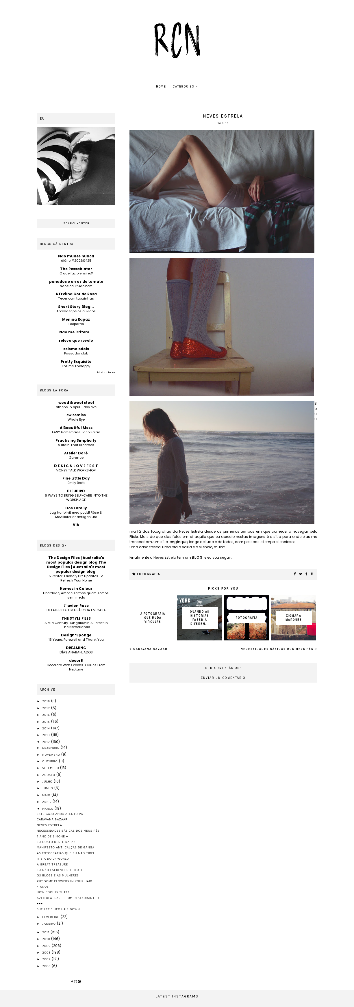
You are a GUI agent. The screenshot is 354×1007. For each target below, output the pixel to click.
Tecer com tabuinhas (76, 298)
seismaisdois (76, 348)
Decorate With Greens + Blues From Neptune (76, 667)
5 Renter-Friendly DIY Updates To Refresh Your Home (76, 578)
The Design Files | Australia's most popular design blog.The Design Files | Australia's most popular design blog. (76, 564)
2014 (46, 728)
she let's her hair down (58, 909)
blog (198, 557)
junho (48, 788)
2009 (47, 945)
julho (47, 781)
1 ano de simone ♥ (52, 836)
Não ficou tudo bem (76, 286)
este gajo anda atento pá (60, 813)
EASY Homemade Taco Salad (76, 432)
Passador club (76, 353)
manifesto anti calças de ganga (65, 847)
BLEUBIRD (76, 490)
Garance (76, 457)
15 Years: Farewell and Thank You (76, 639)
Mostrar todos (106, 372)
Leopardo (76, 324)
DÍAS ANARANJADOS (76, 652)
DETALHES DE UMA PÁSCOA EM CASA (76, 610)
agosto (49, 774)
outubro (50, 761)
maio (46, 795)
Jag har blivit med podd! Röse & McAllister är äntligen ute (76, 514)
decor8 (76, 660)
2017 (46, 708)
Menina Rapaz (76, 319)
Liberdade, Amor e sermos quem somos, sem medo (76, 595)
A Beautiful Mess (76, 427)
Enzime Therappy (76, 366)
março (48, 808)
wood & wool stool (76, 402)
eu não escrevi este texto (60, 870)
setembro (51, 768)
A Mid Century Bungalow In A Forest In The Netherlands (76, 624)
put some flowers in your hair (64, 881)
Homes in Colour (76, 588)
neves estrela (49, 825)
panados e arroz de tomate (76, 281)
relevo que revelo (76, 340)
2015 (46, 721)
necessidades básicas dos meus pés (278, 649)
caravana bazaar (150, 649)
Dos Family (76, 508)
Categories (183, 86)
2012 (46, 742)
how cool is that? (53, 892)
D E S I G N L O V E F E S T (76, 465)
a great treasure (52, 864)
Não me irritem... (76, 332)
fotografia (148, 574)
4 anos (43, 886)
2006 (46, 966)
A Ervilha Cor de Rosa (76, 293)
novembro (51, 754)
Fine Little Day (76, 478)
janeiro (49, 923)
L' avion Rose (76, 605)
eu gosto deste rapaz (56, 841)
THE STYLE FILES (76, 618)
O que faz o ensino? (76, 273)
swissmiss (76, 415)
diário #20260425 (76, 260)
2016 (46, 714)
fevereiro (51, 917)
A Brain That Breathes (76, 445)
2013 (46, 735)
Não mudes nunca (76, 256)
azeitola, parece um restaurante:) (68, 898)
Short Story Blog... (76, 306)
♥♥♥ (40, 903)
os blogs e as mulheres (58, 875)
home (161, 86)
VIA (76, 524)
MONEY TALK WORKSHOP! (76, 470)
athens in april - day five (76, 407)
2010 (46, 939)
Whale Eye (76, 419)
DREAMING (76, 647)
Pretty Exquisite (76, 361)
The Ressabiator (76, 268)
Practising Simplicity (76, 440)
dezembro (51, 747)
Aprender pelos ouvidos (76, 311)
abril (47, 801)
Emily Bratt (76, 482)
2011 (46, 932)
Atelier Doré (76, 453)
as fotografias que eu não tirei (65, 853)
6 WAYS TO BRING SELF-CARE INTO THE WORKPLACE (76, 497)
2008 (46, 952)
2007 (46, 959)
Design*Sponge (76, 635)
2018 (46, 701)
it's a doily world (53, 858)
